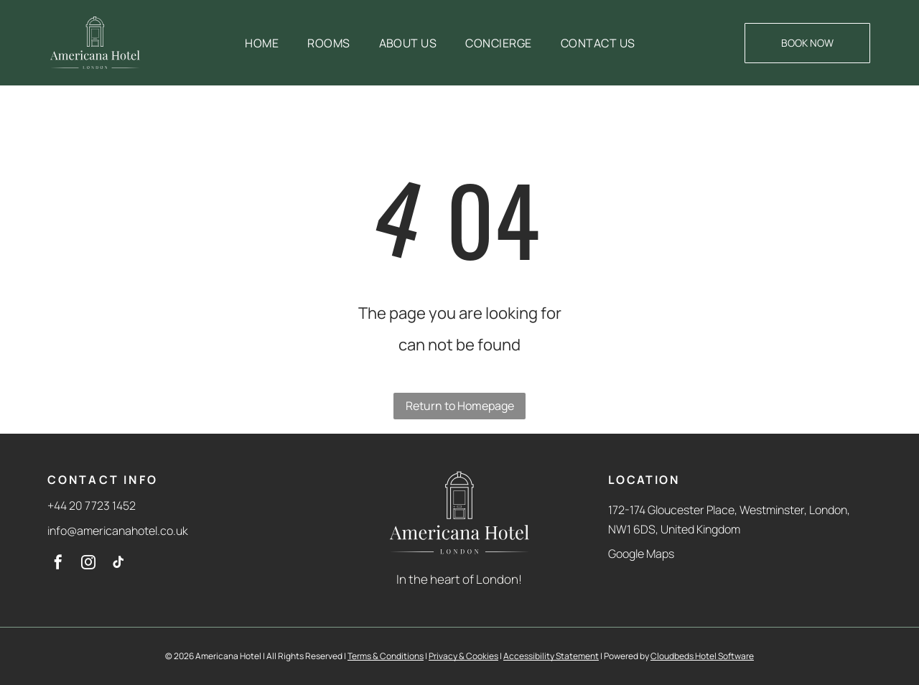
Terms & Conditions (385, 656)
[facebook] (58, 564)
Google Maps (641, 553)
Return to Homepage (460, 406)
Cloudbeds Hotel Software (702, 656)
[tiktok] (118, 564)
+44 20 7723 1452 (91, 505)
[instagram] (88, 564)
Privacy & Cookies (463, 656)
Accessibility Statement (551, 656)
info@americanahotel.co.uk (117, 531)
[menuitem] (261, 43)
